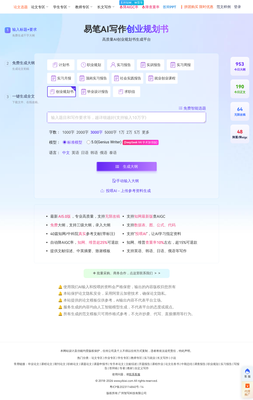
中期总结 (186, 364)
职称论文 (73, 364)
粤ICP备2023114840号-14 (127, 386)
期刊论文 (60, 364)
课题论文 (86, 364)
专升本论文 (117, 364)
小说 (173, 358)
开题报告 (144, 364)
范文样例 (224, 7)
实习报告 (226, 364)
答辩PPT (169, 7)
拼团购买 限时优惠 (196, 6)
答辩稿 (113, 368)
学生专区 (123, 358)
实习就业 (149, 358)
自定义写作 (142, 368)
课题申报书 (101, 364)
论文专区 (97, 358)
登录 (237, 7)
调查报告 (200, 364)
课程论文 (46, 364)
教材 (130, 368)
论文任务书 (172, 364)
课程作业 (157, 364)
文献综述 (131, 364)
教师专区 (136, 358)
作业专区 (110, 358)
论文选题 (21, 7)
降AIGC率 (129, 6)
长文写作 (162, 358)
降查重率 (151, 7)
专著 (122, 368)
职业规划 (213, 364)
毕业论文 (33, 364)
